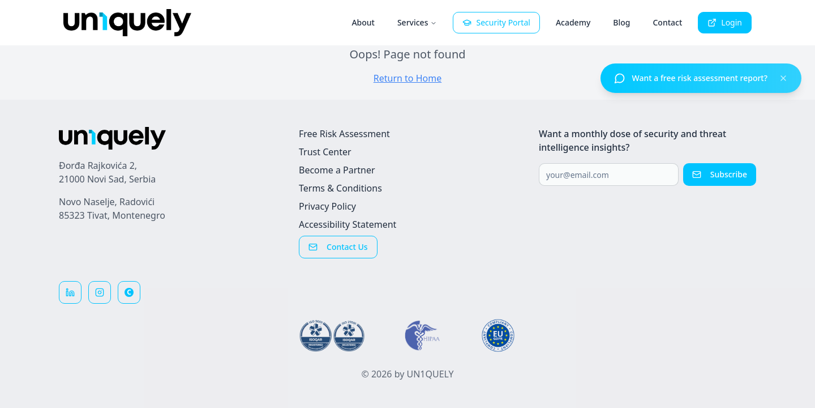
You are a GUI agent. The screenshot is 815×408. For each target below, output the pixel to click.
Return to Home (407, 78)
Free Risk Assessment (344, 134)
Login (724, 22)
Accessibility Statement (347, 224)
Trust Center (325, 152)
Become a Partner (337, 170)
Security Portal (496, 22)
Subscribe (719, 174)
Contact (667, 22)
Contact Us (338, 246)
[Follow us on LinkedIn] (70, 292)
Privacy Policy (327, 206)
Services (417, 22)
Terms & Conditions (340, 188)
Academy (573, 22)
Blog (621, 22)
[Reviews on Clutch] (129, 292)
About (363, 22)
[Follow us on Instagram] (99, 292)
